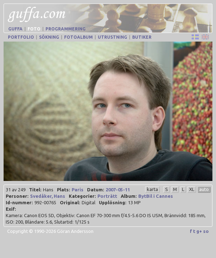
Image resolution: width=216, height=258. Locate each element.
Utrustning (112, 37)
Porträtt (107, 196)
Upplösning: (112, 202)
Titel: (35, 189)
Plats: (63, 189)
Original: (70, 202)
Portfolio (21, 37)
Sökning (49, 37)
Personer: (17, 196)
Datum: (95, 189)
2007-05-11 (118, 189)
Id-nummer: (19, 202)
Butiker (142, 37)
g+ (199, 231)
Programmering (65, 29)
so (206, 231)
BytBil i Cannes (155, 196)
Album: (128, 196)
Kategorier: (82, 196)
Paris (77, 189)
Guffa (15, 29)
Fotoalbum (78, 37)
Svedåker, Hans (47, 196)
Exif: (11, 208)
